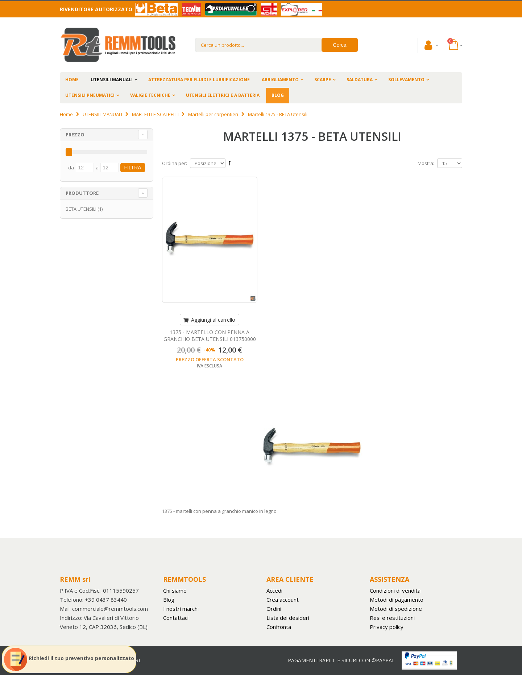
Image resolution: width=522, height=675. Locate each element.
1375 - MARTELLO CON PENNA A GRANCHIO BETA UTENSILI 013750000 (209, 335)
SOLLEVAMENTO (406, 80)
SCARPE (322, 80)
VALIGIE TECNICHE (150, 95)
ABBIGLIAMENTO (280, 80)
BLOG (278, 95)
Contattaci (175, 617)
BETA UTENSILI (81, 209)
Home (66, 114)
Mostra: (426, 163)
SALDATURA (360, 80)
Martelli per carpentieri (213, 114)
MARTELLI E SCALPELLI (155, 114)
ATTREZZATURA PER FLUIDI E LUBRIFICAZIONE (199, 80)
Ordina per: (174, 163)
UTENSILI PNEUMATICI (90, 95)
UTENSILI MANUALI (112, 80)
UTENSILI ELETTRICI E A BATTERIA (223, 95)
